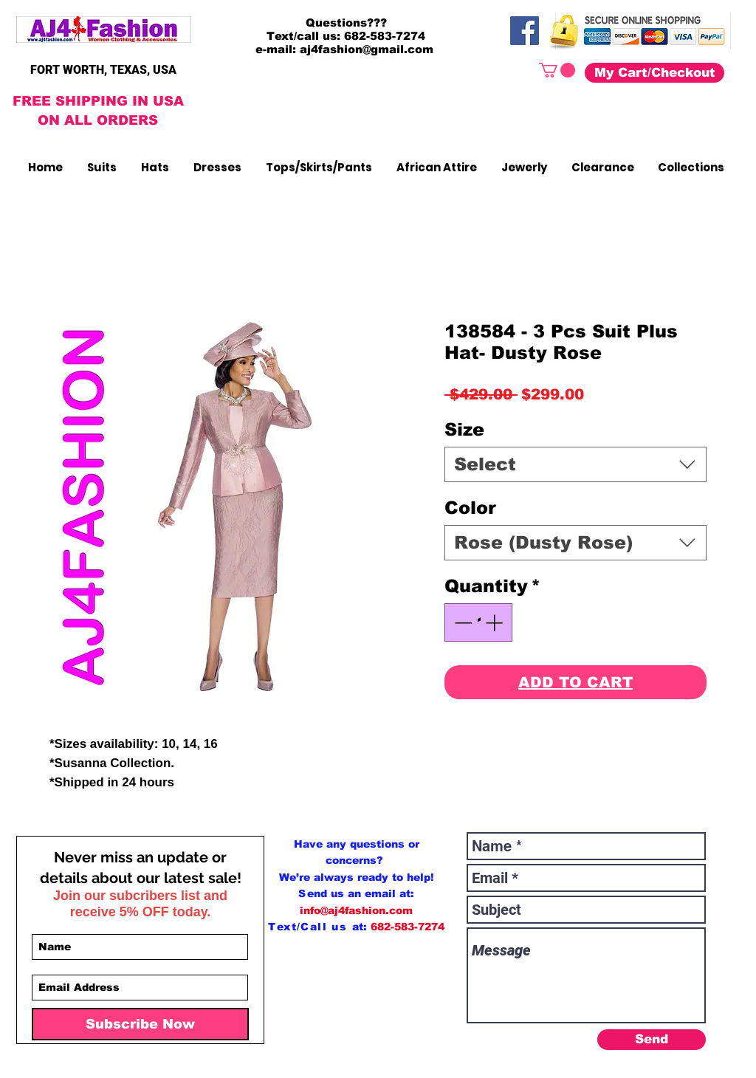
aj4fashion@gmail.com (366, 49)
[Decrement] (461, 622)
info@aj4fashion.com (356, 910)
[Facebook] (524, 30)
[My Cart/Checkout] (654, 73)
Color (470, 508)
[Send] (651, 1039)
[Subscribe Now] (140, 1024)
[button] (557, 70)
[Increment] (495, 622)
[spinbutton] (478, 622)
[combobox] (575, 464)
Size (464, 429)
